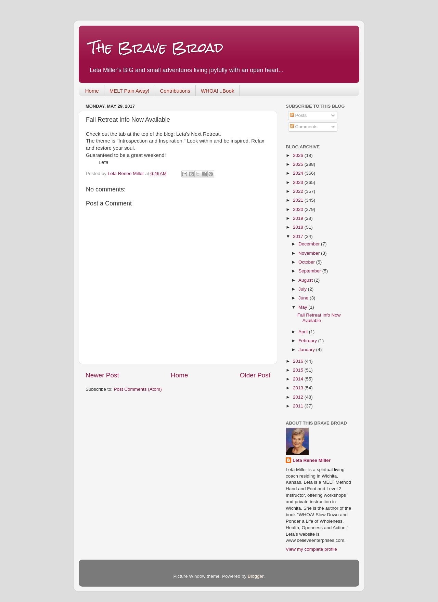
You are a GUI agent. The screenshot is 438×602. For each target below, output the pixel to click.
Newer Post (102, 375)
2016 (299, 361)
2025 (299, 164)
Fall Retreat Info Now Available (319, 317)
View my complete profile (311, 549)
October (307, 262)
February (308, 340)
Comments (304, 126)
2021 (299, 200)
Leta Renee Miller (312, 460)
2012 (299, 397)
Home (92, 91)
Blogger (255, 576)
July (303, 289)
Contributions (175, 91)
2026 (299, 155)
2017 (299, 236)
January (307, 349)
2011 (299, 406)
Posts (298, 115)
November (309, 253)
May (303, 307)
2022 (299, 191)
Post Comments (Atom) (138, 389)
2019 (299, 218)
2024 (299, 173)
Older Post (255, 375)
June (304, 297)
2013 (299, 387)
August (306, 280)
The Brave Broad (156, 47)
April (303, 331)
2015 (299, 370)
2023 (299, 182)
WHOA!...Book (217, 91)
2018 (299, 227)
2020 (299, 209)
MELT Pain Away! (130, 91)
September (310, 270)
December (309, 243)
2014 (299, 379)
